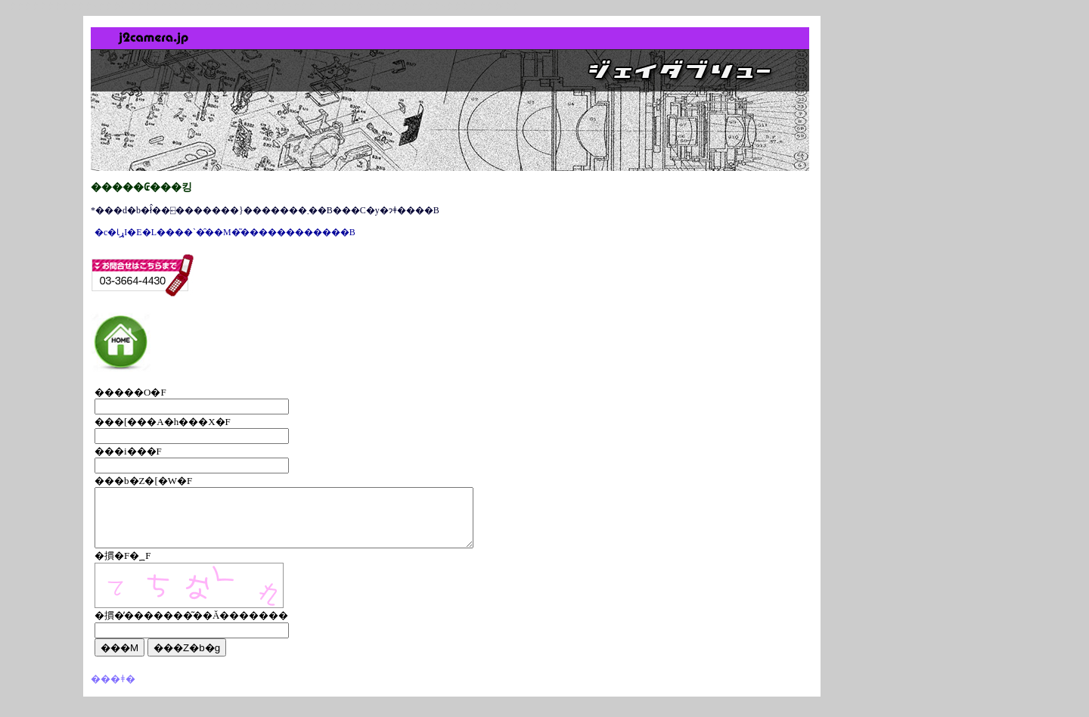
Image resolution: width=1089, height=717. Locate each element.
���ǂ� (113, 690)
